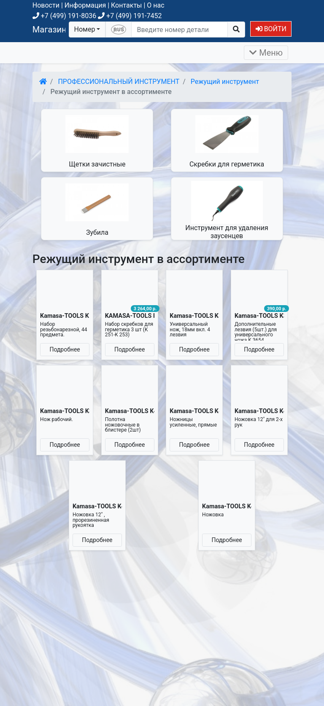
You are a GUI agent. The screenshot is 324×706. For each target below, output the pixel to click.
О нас (155, 5)
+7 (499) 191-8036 (64, 16)
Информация (85, 5)
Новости (45, 5)
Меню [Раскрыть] (266, 53)
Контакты (126, 5)
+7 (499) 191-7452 (130, 16)
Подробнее (64, 349)
